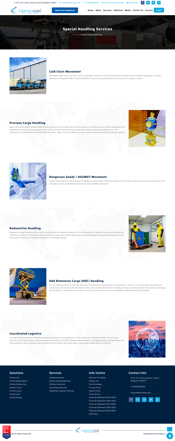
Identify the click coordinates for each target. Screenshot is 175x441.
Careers (149, 10)
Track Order (132, 3)
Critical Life (14, 378)
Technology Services (58, 388)
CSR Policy (93, 414)
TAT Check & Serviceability (113, 3)
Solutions (118, 10)
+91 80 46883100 (91, 3)
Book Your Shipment (65, 10)
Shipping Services (56, 378)
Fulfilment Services (57, 384)
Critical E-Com (16, 388)
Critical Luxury (16, 391)
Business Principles (97, 378)
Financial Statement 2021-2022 (102, 404)
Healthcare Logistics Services (61, 391)
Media (128, 10)
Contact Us (138, 10)
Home (91, 10)
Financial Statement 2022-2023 (102, 401)
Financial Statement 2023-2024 (102, 397)
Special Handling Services (60, 381)
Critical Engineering (18, 384)
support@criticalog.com (69, 3)
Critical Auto (15, 394)
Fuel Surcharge (95, 384)
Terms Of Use (94, 394)
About (98, 10)
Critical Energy (16, 397)
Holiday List (94, 381)
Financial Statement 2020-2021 (102, 407)
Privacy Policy (95, 388)
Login (159, 10)
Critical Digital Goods (18, 381)
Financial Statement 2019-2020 (102, 411)
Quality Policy (94, 391)
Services (107, 10)
